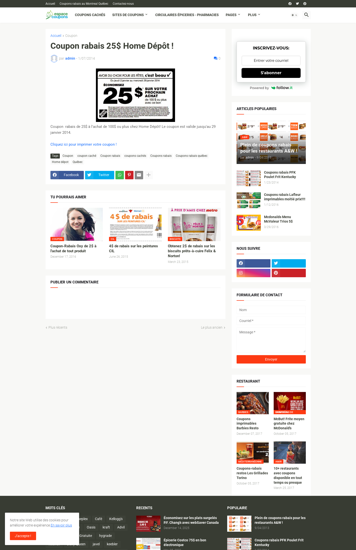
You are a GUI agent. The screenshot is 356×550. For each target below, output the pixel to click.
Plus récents (57, 327)
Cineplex (81, 519)
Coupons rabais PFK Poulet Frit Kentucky (280, 174)
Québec (78, 162)
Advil (121, 527)
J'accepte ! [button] (23, 536)
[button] (294, 15)
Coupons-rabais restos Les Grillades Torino (252, 473)
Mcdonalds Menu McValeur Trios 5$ (278, 219)
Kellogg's (116, 519)
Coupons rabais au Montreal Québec (84, 3)
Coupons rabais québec (191, 156)
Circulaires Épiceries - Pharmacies (187, 15)
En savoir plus (61, 525)
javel (96, 544)
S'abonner (271, 72)
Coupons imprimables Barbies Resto (248, 423)
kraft (106, 527)
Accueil (50, 3)
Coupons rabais (161, 156)
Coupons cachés (90, 15)
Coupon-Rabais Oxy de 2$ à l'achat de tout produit (73, 248)
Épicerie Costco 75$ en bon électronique (185, 542)
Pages (231, 15)
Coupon (71, 36)
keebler (112, 544)
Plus (252, 15)
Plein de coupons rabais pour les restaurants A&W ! (280, 520)
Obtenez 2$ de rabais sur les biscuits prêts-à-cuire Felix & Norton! (192, 251)
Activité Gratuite (79, 536)
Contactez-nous (123, 3)
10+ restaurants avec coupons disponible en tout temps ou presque (288, 475)
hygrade (105, 536)
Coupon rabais (110, 156)
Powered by (271, 88)
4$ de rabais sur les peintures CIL (133, 248)
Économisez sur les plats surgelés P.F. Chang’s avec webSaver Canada (191, 520)
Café (98, 519)
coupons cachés (135, 156)
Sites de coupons (128, 15)
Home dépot (60, 162)
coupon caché (86, 156)
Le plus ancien (211, 327)
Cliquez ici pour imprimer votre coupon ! (83, 144)
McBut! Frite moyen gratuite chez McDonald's (289, 423)
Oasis (91, 527)
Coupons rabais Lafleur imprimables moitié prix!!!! (284, 197)
